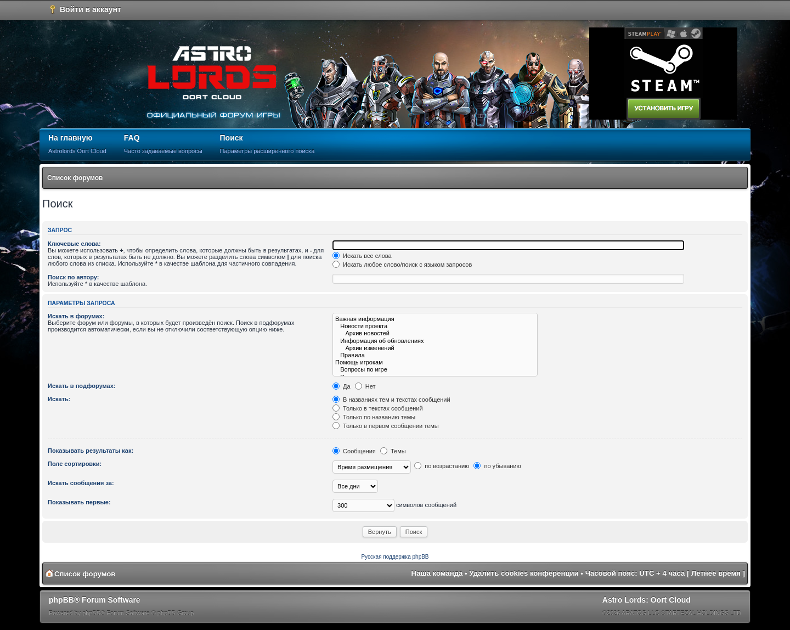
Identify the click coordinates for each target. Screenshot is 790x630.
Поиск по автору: (73, 277)
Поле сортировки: (74, 463)
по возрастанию (441, 466)
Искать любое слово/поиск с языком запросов (402, 264)
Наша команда (437, 573)
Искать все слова (362, 255)
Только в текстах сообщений (377, 408)
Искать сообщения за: (81, 483)
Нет (365, 386)
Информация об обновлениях (435, 341)
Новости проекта (435, 326)
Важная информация (435, 319)
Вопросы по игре (435, 369)
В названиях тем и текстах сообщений (391, 399)
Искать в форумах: (76, 316)
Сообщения (354, 451)
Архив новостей (435, 333)
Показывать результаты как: (90, 450)
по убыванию (497, 466)
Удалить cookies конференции (523, 573)
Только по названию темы (373, 417)
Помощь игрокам (435, 362)
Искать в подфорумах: (82, 386)
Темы (393, 451)
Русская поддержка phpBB (394, 557)
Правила (435, 355)
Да (341, 386)
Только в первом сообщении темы (385, 426)
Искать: (59, 399)
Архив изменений (435, 348)
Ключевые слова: (74, 243)
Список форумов (75, 178)
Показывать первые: (79, 502)
